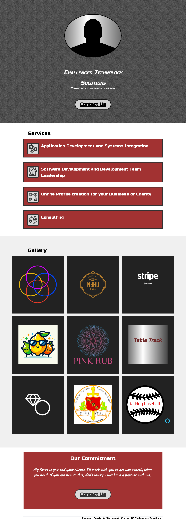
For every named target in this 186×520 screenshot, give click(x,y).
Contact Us (93, 104)
